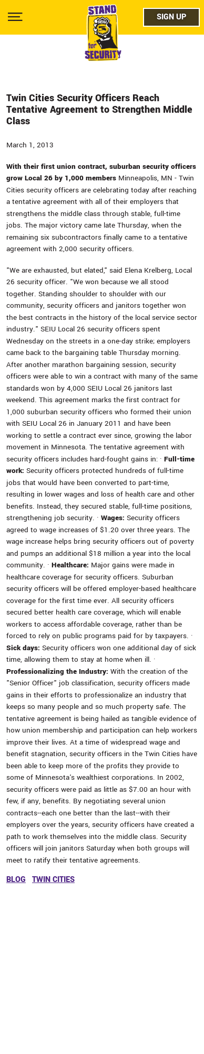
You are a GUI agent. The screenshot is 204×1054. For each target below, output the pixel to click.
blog (16, 880)
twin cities (53, 880)
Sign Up (171, 17)
